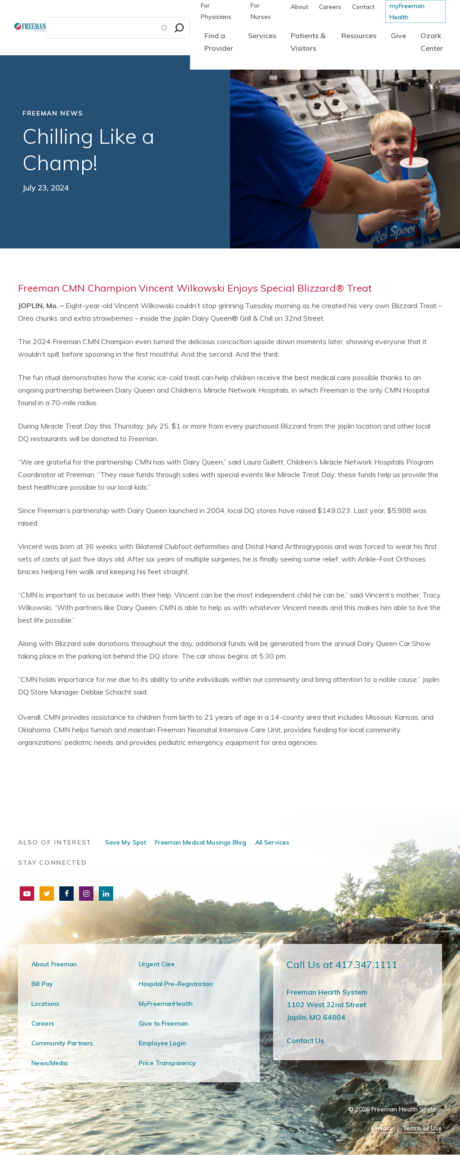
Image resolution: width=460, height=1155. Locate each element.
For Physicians (216, 11)
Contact (363, 7)
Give (398, 35)
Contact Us (305, 1040)
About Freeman (54, 964)
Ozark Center (431, 42)
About (299, 7)
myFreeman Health (407, 11)
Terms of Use (422, 1128)
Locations (45, 1004)
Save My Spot (125, 842)
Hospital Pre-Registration (176, 984)
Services (262, 35)
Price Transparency (167, 1063)
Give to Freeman (163, 1023)
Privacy (382, 1128)
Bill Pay (42, 984)
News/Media (49, 1063)
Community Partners (62, 1043)
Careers (330, 7)
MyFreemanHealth (166, 1004)
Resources (358, 35)
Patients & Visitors (308, 42)
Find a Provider (218, 42)
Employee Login (162, 1043)
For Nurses (261, 11)
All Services (272, 842)
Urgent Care (157, 964)
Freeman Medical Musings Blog (200, 842)
